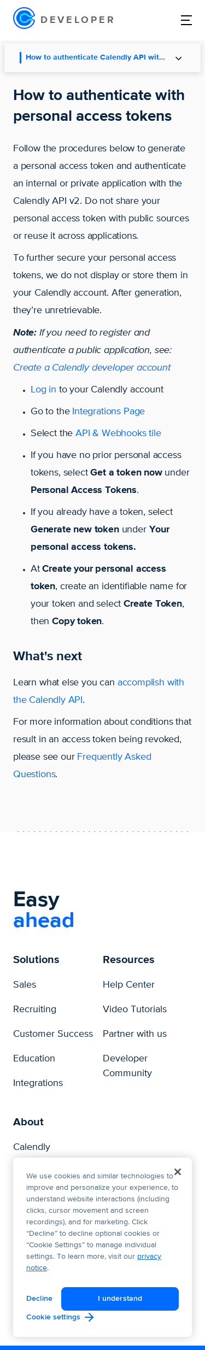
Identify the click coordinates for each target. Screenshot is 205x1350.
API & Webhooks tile (118, 433)
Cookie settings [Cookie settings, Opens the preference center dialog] (53, 1317)
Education (34, 1059)
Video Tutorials (135, 1009)
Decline (39, 1298)
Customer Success (53, 1034)
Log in (43, 390)
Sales (24, 985)
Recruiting (34, 1009)
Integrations (38, 1083)
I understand (120, 1298)
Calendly (31, 1147)
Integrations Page (108, 411)
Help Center (129, 985)
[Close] (177, 1171)
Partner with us (135, 1034)
